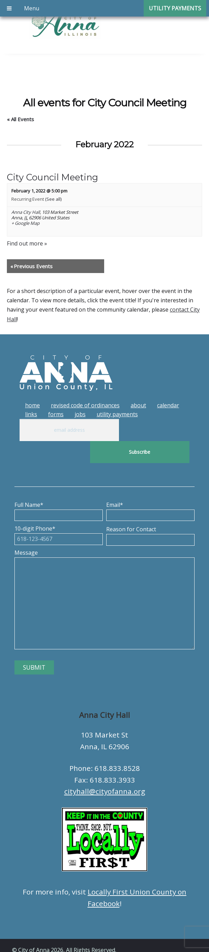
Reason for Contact (150, 512)
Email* (150, 488)
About (138, 405)
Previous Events (31, 266)
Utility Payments (117, 414)
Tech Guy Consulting (147, 940)
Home (32, 405)
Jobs (80, 414)
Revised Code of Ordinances (85, 405)
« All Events (20, 119)
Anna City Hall (25, 212)
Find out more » (27, 243)
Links (31, 414)
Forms (56, 414)
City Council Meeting (52, 177)
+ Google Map (25, 223)
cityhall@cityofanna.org (104, 769)
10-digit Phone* (58, 512)
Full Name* (58, 488)
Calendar (168, 405)
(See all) (53, 199)
